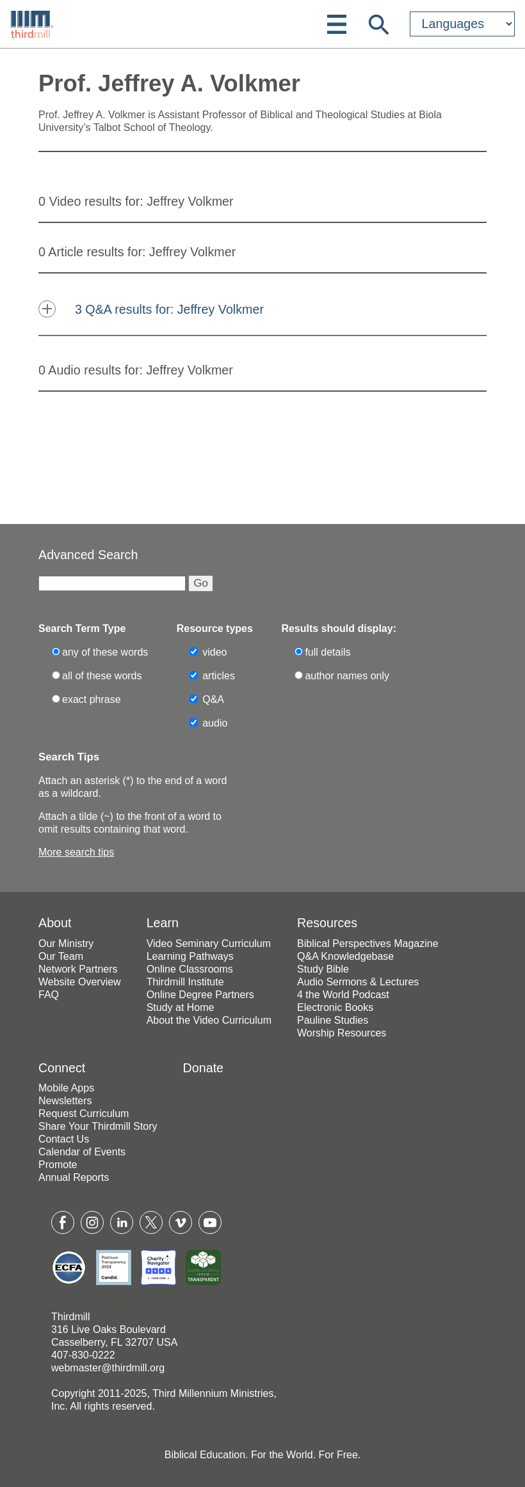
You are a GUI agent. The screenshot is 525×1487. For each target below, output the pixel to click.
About (54, 923)
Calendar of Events (81, 1151)
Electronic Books (335, 1007)
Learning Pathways (190, 956)
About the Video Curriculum (209, 1020)
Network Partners (78, 969)
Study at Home (180, 1007)
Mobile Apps (66, 1088)
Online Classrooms (190, 969)
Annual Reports (73, 1177)
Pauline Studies (332, 1020)
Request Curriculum (83, 1113)
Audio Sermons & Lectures (358, 981)
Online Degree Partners (200, 994)
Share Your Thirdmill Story (98, 1126)
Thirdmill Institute (185, 981)
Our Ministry (65, 943)
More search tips (76, 852)
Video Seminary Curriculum (209, 943)
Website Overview (79, 981)
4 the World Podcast (343, 994)
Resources (327, 923)
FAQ (48, 994)
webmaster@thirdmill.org (108, 1367)
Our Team (60, 956)
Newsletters (65, 1100)
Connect (61, 1068)
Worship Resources (341, 1033)
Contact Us (63, 1139)
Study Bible (323, 969)
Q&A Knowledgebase (345, 956)
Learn (163, 923)
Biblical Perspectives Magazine (368, 943)
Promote (57, 1164)
